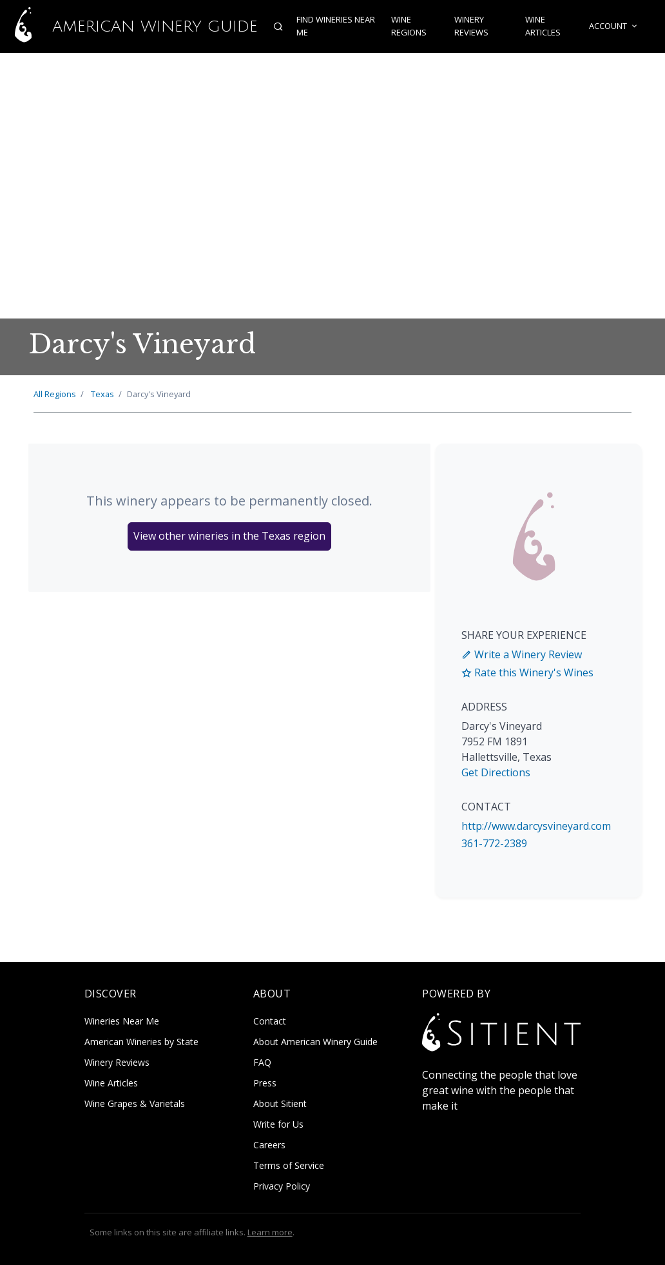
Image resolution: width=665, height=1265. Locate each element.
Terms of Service (288, 1165)
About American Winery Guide (315, 1041)
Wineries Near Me (121, 1021)
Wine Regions (408, 26)
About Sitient (280, 1103)
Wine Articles (543, 26)
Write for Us (278, 1124)
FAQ (262, 1062)
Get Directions (495, 772)
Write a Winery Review (521, 654)
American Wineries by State (141, 1041)
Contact (269, 1021)
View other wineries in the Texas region (229, 536)
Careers (269, 1145)
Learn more (270, 1232)
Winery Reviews (471, 26)
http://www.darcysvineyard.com (536, 826)
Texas (102, 394)
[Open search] (278, 26)
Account (614, 26)
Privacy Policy (281, 1186)
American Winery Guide (129, 26)
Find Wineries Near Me (335, 26)
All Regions (55, 394)
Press (264, 1083)
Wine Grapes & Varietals (134, 1103)
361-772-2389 (494, 843)
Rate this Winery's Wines (527, 672)
